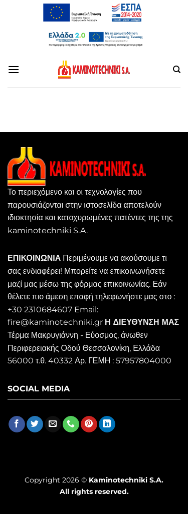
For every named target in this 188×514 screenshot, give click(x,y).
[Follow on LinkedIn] (107, 424)
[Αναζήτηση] (176, 69)
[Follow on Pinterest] (89, 424)
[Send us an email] (53, 424)
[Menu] (14, 69)
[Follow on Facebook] (17, 424)
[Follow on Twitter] (35, 424)
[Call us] (71, 424)
